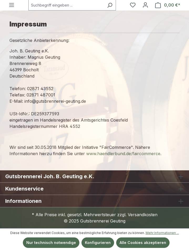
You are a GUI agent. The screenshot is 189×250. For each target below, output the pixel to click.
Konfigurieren (98, 242)
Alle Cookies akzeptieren (143, 242)
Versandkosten (142, 214)
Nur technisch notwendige (51, 242)
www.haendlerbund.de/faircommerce (123, 153)
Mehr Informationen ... (162, 233)
